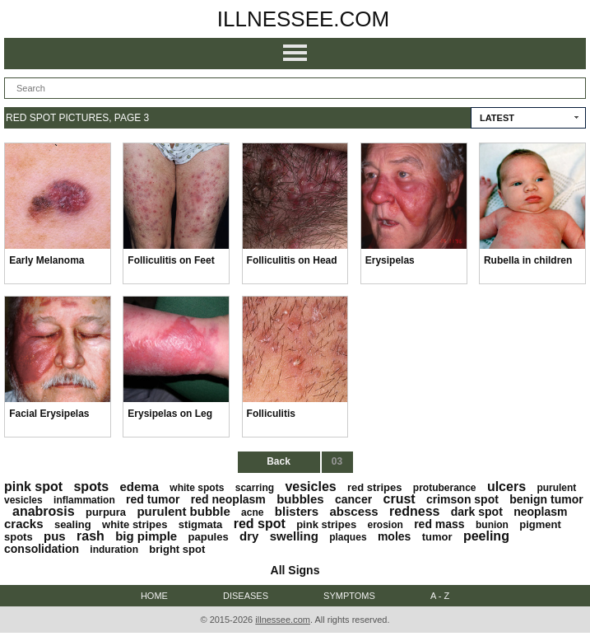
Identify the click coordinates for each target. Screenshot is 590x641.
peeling (486, 536)
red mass (439, 524)
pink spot (33, 487)
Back (278, 461)
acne (252, 512)
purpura (106, 512)
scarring (254, 488)
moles (394, 536)
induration (114, 549)
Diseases (245, 596)
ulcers (506, 487)
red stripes (374, 487)
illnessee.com (303, 19)
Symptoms (349, 596)
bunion (492, 525)
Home (154, 596)
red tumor (152, 499)
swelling (294, 536)
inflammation (84, 500)
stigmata (200, 524)
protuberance (444, 488)
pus (55, 536)
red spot (260, 524)
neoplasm (540, 511)
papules (208, 537)
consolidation (41, 548)
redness (414, 511)
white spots (197, 488)
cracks (24, 524)
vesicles (310, 487)
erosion (384, 525)
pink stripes (326, 524)
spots (91, 487)
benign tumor (546, 499)
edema (139, 487)
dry (248, 536)
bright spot (177, 549)
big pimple (146, 536)
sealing (72, 524)
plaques (347, 537)
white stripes (134, 524)
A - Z (439, 596)
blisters (296, 511)
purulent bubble (183, 511)
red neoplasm (228, 499)
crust (399, 499)
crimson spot (462, 499)
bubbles (300, 499)
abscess (354, 511)
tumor (437, 537)
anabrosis (43, 511)
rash (91, 536)
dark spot (477, 511)
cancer (353, 499)
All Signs (295, 570)
